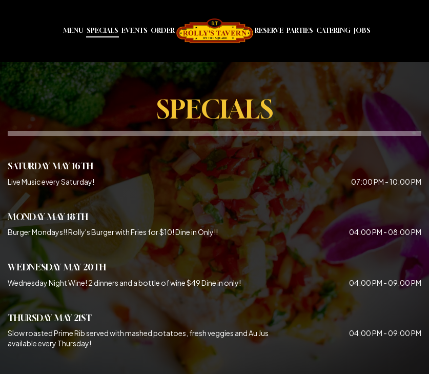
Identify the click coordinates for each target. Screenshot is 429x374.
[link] (214, 30)
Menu (73, 30)
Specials (102, 30)
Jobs (362, 30)
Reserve (269, 30)
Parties (300, 30)
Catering (333, 30)
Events (134, 30)
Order (163, 30)
